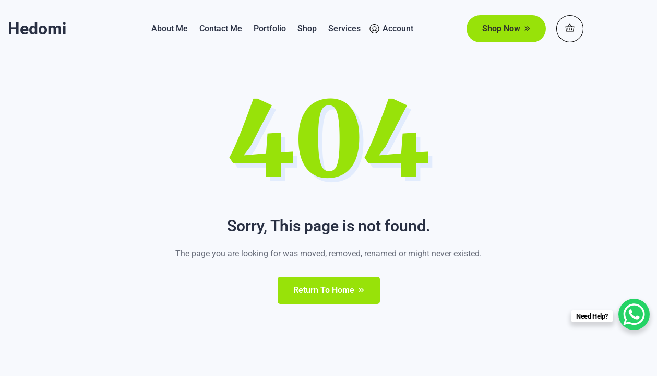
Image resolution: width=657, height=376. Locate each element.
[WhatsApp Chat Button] (634, 314)
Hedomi (37, 28)
